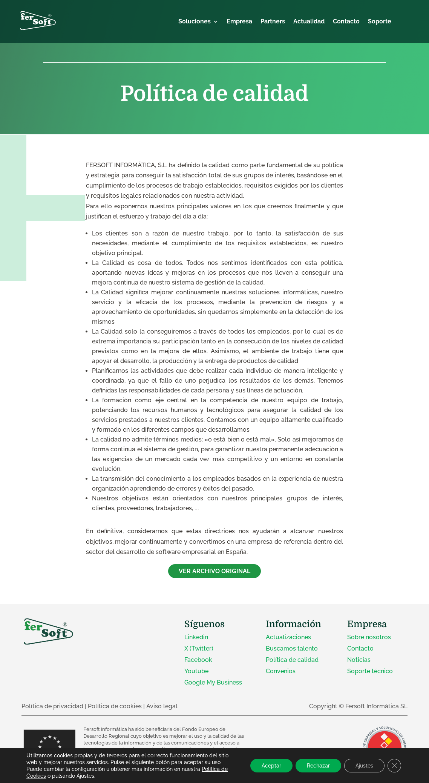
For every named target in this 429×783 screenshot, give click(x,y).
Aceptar (271, 766)
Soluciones (194, 22)
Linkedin (196, 637)
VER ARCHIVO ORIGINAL (214, 571)
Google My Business (213, 682)
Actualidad (309, 22)
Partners (272, 22)
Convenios (281, 671)
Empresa (239, 22)
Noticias (359, 659)
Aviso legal (162, 706)
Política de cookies (115, 706)
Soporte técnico (370, 671)
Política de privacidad (52, 706)
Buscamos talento (292, 648)
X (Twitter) (198, 648)
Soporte (379, 22)
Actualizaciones (288, 637)
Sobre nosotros (369, 637)
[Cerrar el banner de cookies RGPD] (394, 765)
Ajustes (364, 766)
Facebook (198, 659)
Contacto (346, 22)
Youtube (196, 671)
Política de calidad (292, 659)
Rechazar (318, 766)
